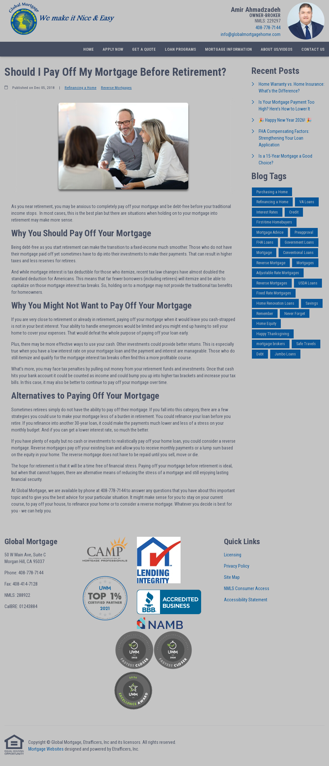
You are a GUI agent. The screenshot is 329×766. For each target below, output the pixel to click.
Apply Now (112, 49)
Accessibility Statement (245, 599)
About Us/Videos (276, 49)
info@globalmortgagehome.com (250, 34)
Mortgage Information (228, 49)
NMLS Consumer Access (246, 588)
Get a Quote (144, 49)
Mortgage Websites (46, 749)
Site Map (232, 577)
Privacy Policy (236, 566)
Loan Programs (180, 49)
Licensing (232, 554)
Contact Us (313, 49)
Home (88, 49)
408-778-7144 (267, 27)
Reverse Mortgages (116, 87)
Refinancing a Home (80, 87)
